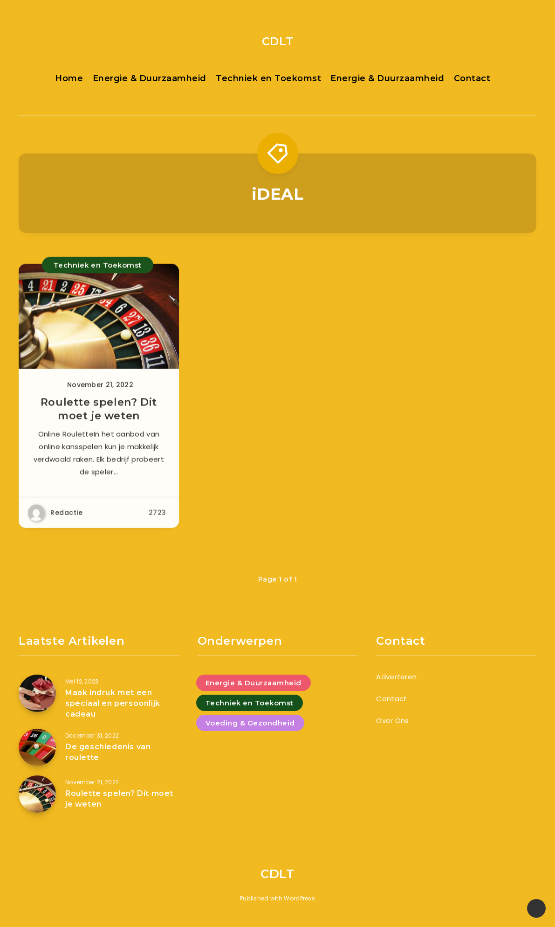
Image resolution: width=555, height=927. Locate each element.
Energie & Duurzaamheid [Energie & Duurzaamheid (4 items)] (253, 682)
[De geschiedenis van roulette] (37, 747)
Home (69, 78)
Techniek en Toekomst (268, 78)
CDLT (277, 41)
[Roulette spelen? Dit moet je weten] (37, 794)
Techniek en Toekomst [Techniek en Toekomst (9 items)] (250, 702)
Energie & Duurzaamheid (149, 78)
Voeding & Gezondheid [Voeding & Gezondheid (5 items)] (250, 722)
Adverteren (396, 677)
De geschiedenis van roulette (108, 752)
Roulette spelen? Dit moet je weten (99, 413)
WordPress (299, 898)
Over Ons (392, 720)
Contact (472, 78)
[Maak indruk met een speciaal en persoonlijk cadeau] (37, 693)
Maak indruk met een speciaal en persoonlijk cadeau (112, 703)
